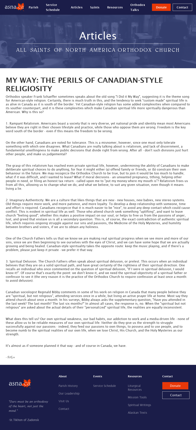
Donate (161, 7)
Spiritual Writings (139, 405)
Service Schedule (53, 7)
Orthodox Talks (137, 7)
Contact (182, 7)
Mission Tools (137, 397)
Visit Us (64, 401)
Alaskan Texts (137, 412)
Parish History (68, 385)
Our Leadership (69, 393)
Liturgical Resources (135, 387)
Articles (76, 7)
